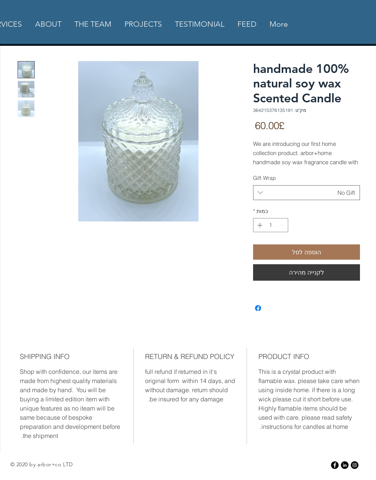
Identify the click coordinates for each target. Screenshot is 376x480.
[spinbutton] (271, 225)
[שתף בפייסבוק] (258, 308)
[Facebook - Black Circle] (335, 465)
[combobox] (306, 192)
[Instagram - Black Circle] (354, 465)
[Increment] (259, 225)
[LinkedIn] (345, 465)
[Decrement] (282, 225)
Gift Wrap (264, 178)
